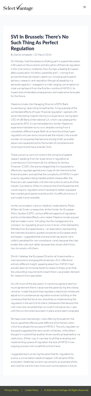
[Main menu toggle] (84, 7)
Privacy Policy (12, 390)
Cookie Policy (31, 390)
